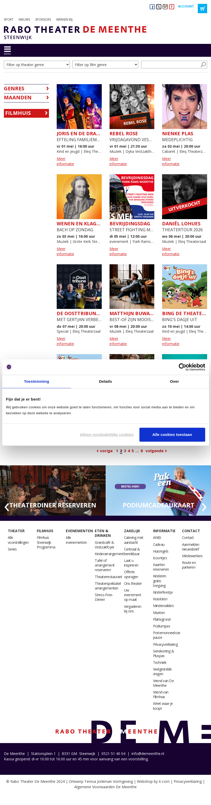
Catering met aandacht (133, 540)
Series (12, 549)
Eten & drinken (103, 533)
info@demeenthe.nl (148, 753)
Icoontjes (160, 557)
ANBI (157, 537)
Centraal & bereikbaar (132, 551)
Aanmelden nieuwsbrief (190, 547)
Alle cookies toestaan (172, 434)
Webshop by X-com (153, 781)
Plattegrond (162, 619)
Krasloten (160, 598)
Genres (14, 88)
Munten (159, 612)
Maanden (18, 97)
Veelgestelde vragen (162, 671)
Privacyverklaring (165, 644)
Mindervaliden (163, 605)
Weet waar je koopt (163, 706)
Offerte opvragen (131, 574)
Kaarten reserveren (161, 567)
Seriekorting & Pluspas (163, 653)
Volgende (154, 450)
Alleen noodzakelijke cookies (107, 434)
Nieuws (24, 19)
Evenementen (79, 530)
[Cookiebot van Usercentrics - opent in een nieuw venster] (182, 367)
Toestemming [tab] (36, 381)
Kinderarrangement (109, 553)
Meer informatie (65, 161)
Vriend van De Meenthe (163, 683)
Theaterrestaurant (108, 576)
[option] (53, 490)
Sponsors (43, 19)
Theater (16, 530)
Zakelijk (132, 530)
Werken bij (64, 19)
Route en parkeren (189, 565)
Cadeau (159, 544)
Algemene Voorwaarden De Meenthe (105, 786)
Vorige (106, 450)
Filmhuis (18, 112)
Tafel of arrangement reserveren (104, 565)
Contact (191, 530)
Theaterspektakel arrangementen (108, 586)
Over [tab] (174, 381)
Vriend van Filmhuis (161, 694)
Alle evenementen (76, 540)
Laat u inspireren (131, 563)
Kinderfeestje (163, 592)
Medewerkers (192, 555)
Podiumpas (161, 626)
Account (186, 6)
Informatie (164, 530)
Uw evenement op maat (132, 595)
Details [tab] (105, 381)
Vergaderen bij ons (132, 608)
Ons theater (133, 583)
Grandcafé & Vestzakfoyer (104, 544)
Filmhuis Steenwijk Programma (46, 542)
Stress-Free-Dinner (104, 597)
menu (7, 53)
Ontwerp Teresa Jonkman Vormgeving (101, 781)
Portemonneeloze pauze (166, 635)
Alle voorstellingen (18, 540)
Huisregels (161, 551)
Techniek (159, 662)
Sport (8, 19)
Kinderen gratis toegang (159, 580)
